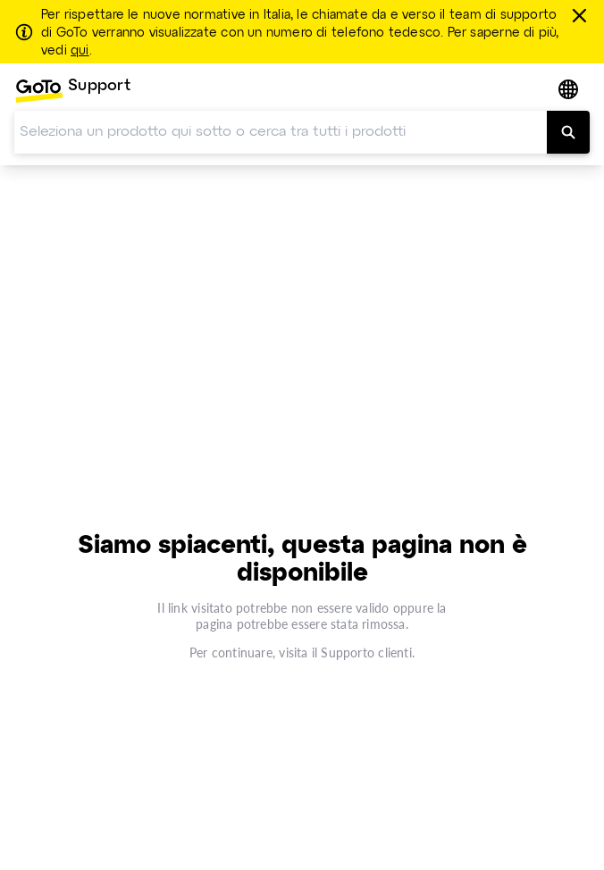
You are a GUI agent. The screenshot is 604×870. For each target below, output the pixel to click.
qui (80, 51)
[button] (570, 91)
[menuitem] (72, 91)
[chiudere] (582, 15)
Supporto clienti (366, 652)
